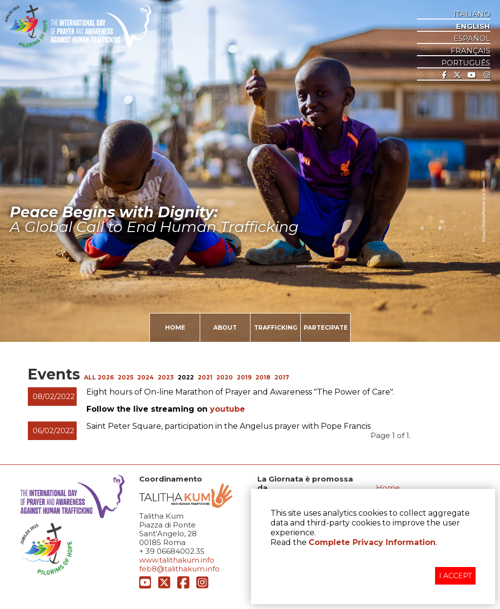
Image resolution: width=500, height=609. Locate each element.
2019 (244, 377)
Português (465, 63)
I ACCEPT (455, 575)
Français (470, 50)
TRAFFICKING (275, 327)
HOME (175, 327)
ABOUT (225, 327)
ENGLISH (473, 26)
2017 (281, 377)
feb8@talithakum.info (179, 568)
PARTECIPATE (326, 327)
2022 (186, 377)
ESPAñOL (472, 38)
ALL (91, 377)
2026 (106, 377)
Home (388, 487)
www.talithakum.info (176, 560)
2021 (205, 377)
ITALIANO (472, 14)
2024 (145, 377)
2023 (166, 377)
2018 (263, 377)
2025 (125, 377)
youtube (227, 409)
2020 (224, 377)
